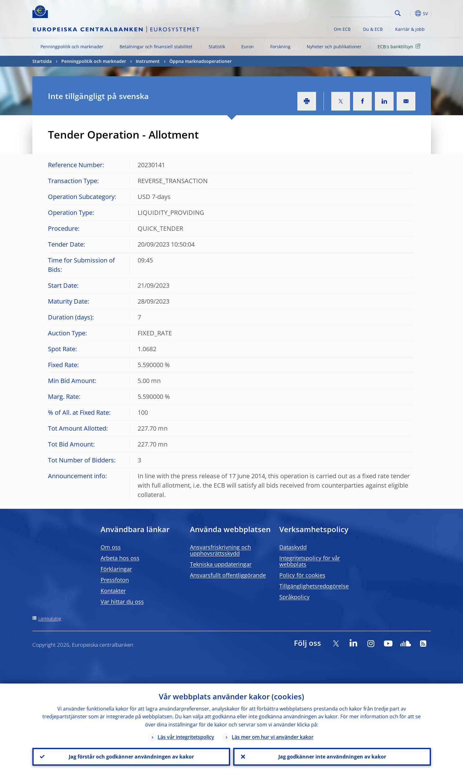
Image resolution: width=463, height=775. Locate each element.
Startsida (42, 61)
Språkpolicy (294, 597)
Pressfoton (115, 580)
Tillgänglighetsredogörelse (314, 586)
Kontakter (113, 590)
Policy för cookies (302, 575)
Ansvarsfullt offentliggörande (228, 575)
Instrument (148, 61)
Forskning (280, 47)
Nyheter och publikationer (334, 47)
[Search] (361, 12)
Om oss (111, 547)
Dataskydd (293, 547)
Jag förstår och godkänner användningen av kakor (131, 756)
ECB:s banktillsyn (400, 46)
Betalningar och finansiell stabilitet (156, 47)
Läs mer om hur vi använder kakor (273, 736)
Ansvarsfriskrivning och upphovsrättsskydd (220, 550)
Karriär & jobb (410, 29)
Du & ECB (373, 29)
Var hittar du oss (122, 601)
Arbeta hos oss (120, 558)
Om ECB (342, 29)
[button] (409, 13)
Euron (247, 47)
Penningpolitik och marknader (71, 47)
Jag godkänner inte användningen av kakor (332, 756)
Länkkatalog (49, 618)
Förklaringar (116, 569)
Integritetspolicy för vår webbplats (309, 561)
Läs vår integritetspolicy (186, 736)
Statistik (217, 47)
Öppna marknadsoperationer (200, 61)
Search (398, 13)
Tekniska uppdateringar (221, 564)
